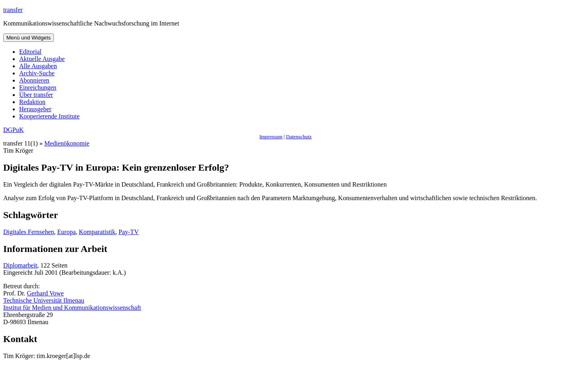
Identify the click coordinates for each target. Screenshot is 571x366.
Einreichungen (37, 87)
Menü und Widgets (28, 38)
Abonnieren (34, 80)
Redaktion (32, 101)
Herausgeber (35, 109)
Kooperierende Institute (49, 116)
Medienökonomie (66, 143)
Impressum (270, 137)
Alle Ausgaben (38, 66)
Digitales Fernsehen (28, 231)
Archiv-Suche (37, 73)
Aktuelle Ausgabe (42, 58)
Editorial (30, 51)
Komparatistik (97, 231)
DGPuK (13, 129)
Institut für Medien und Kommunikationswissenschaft (72, 307)
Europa (66, 231)
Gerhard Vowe (45, 293)
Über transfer (36, 94)
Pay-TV (128, 231)
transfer (13, 9)
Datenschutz (298, 137)
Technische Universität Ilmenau (43, 300)
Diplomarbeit (20, 265)
